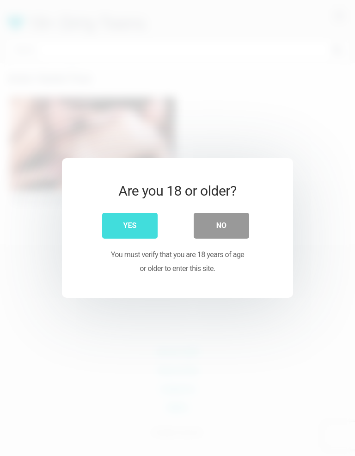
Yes (130, 225)
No (221, 225)
